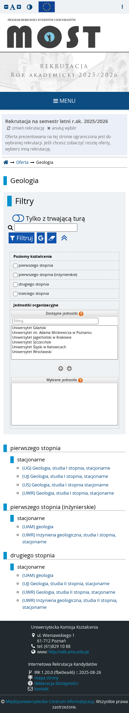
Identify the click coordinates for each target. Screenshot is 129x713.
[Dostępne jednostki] (64, 342)
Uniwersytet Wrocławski (64, 352)
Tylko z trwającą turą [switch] (48, 218)
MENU (64, 101)
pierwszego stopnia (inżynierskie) (48, 274)
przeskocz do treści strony (1, 1)
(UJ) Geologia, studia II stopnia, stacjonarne (65, 583)
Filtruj (21, 238)
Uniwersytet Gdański (64, 328)
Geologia (24, 180)
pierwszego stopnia (36, 265)
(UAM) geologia (37, 526)
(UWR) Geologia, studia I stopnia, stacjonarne (68, 493)
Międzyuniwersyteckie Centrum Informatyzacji (50, 701)
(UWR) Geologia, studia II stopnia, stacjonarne (68, 592)
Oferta (22, 162)
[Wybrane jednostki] (64, 404)
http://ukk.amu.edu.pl (69, 651)
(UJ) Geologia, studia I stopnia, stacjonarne (65, 476)
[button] (6, 6)
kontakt (41, 688)
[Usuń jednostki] (60, 368)
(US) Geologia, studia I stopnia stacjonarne (65, 485)
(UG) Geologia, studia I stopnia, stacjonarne (66, 468)
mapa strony (46, 677)
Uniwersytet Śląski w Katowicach (64, 347)
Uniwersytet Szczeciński (64, 342)
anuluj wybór (61, 128)
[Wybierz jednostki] (68, 368)
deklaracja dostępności (56, 683)
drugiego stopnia (34, 284)
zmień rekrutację (26, 128)
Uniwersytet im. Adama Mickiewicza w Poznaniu (64, 332)
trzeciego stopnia (34, 293)
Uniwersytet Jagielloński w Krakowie (64, 337)
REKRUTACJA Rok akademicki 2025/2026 (65, 71)
